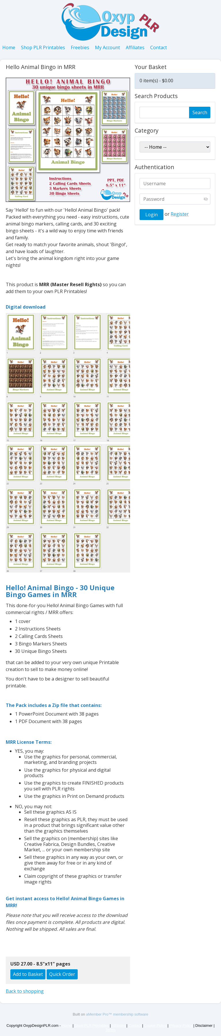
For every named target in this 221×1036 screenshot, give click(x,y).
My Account (107, 47)
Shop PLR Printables (43, 47)
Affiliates (135, 47)
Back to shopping (25, 991)
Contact (158, 47)
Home (8, 47)
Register (180, 214)
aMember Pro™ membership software (117, 1014)
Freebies (80, 47)
